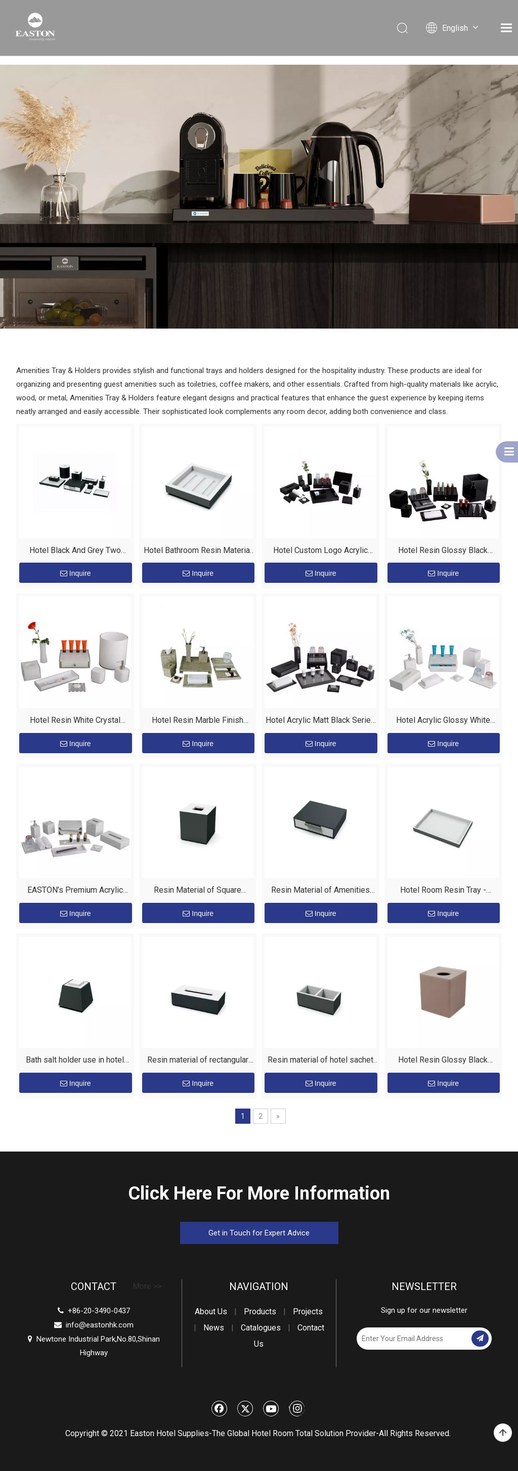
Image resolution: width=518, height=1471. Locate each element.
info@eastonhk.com (100, 1324)
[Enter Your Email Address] (413, 1338)
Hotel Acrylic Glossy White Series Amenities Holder (443, 721)
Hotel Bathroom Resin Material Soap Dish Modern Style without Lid (198, 551)
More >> (147, 1286)
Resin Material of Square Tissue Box (197, 891)
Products (260, 1311)
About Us (211, 1311)
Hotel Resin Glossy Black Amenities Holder (443, 551)
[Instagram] (297, 1408)
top (503, 1433)
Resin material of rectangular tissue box (197, 1061)
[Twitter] (245, 1408)
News (213, 1327)
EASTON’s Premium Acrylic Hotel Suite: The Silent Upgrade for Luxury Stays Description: (75, 891)
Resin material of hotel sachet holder (320, 1061)
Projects (308, 1311)
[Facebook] (219, 1408)
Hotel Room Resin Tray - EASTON (443, 891)
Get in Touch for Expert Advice (259, 1232)
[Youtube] (271, 1408)
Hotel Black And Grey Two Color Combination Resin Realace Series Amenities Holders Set (75, 551)
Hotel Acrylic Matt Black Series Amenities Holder (320, 721)
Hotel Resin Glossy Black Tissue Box (443, 1061)
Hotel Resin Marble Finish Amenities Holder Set (197, 721)
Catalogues (261, 1327)
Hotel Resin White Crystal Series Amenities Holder (75, 721)
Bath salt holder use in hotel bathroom (75, 1061)
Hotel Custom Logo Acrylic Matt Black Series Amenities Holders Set (320, 551)
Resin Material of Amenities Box (320, 891)
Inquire (75, 573)
